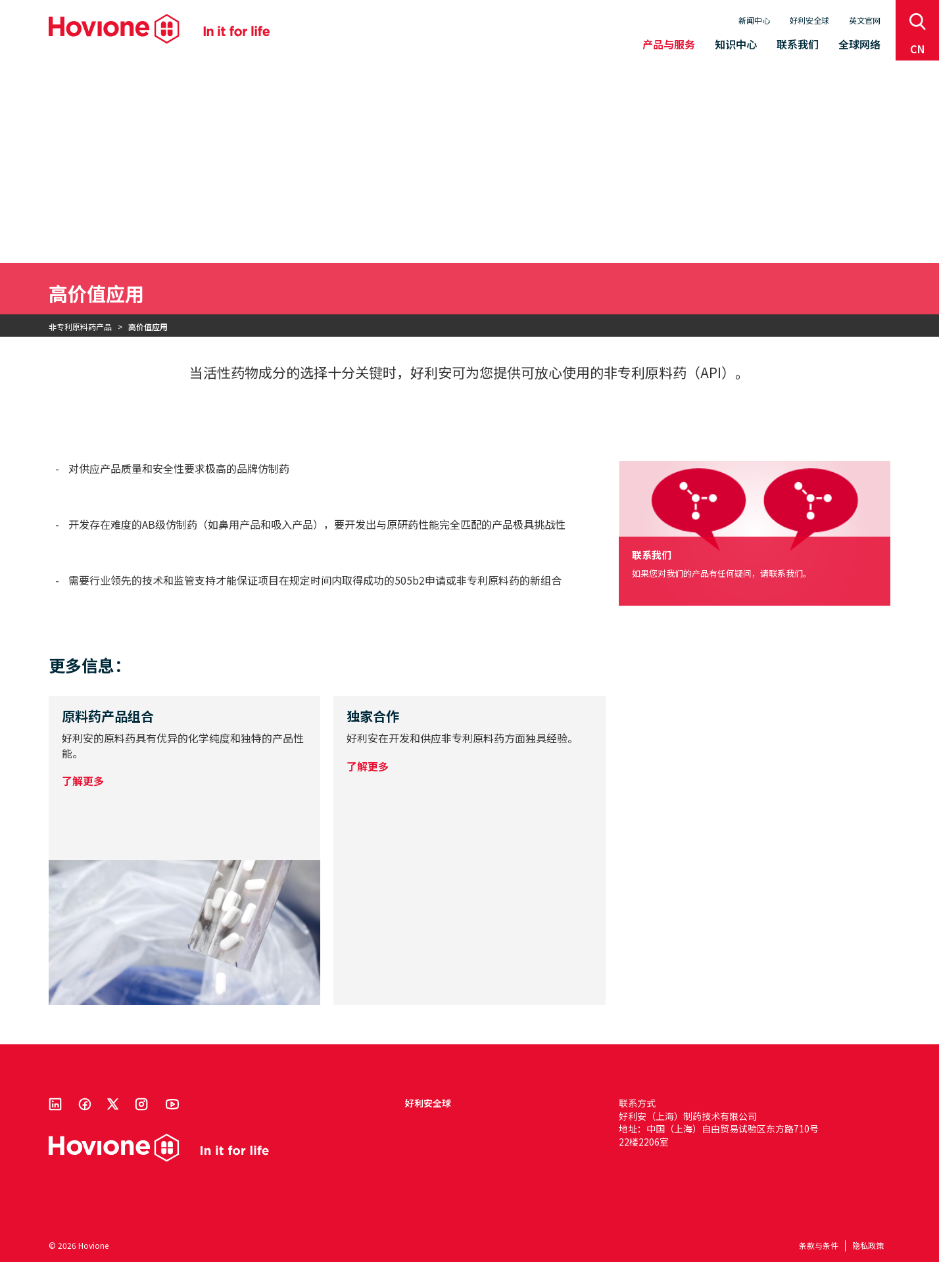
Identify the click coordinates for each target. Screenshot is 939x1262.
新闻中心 (754, 20)
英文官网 (864, 20)
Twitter (113, 1104)
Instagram (141, 1104)
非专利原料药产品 (80, 326)
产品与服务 (668, 44)
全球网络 (859, 44)
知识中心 (736, 44)
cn (917, 49)
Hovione (159, 29)
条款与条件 (818, 1245)
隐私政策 (868, 1245)
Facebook (85, 1104)
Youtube (172, 1104)
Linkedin (55, 1104)
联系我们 (798, 44)
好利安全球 (809, 20)
